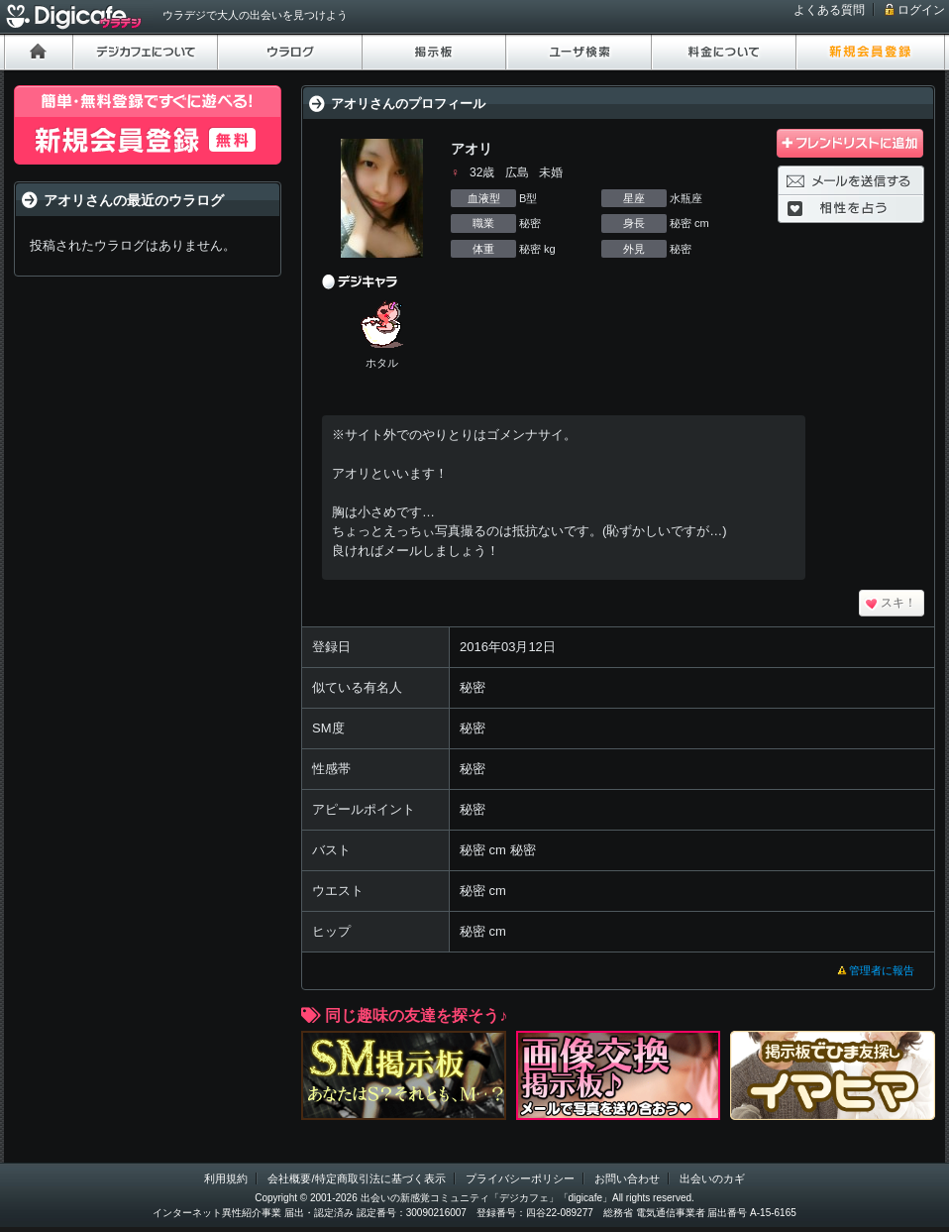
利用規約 (226, 1178)
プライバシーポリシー (520, 1178)
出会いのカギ (712, 1178)
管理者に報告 (881, 970)
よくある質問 (829, 10)
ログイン (921, 10)
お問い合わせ (627, 1178)
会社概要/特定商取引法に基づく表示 (356, 1178)
